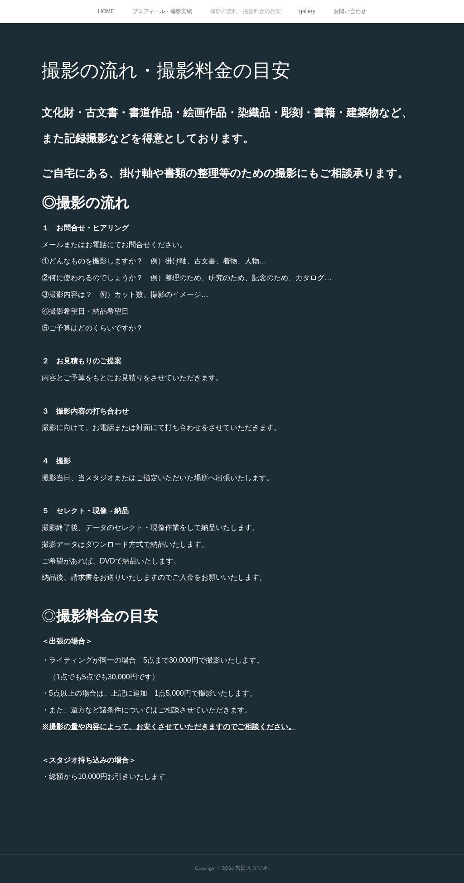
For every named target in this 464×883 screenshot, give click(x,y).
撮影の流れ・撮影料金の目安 (245, 11)
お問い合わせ (350, 11)
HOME (106, 11)
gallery (307, 11)
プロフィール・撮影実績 (162, 11)
